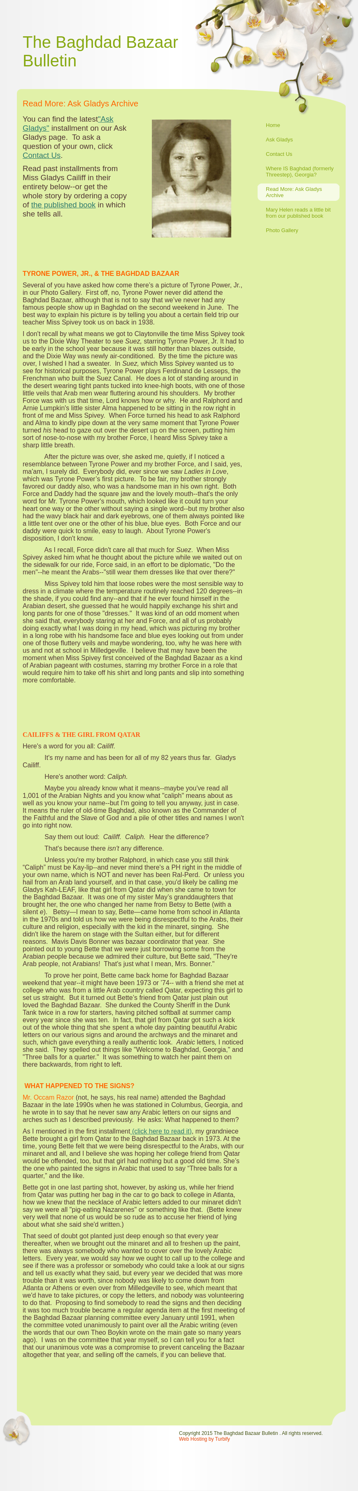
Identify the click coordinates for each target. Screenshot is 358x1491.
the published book (63, 204)
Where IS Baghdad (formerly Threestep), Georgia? (300, 171)
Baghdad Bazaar (117, 42)
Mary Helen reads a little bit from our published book (298, 213)
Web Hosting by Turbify (204, 1439)
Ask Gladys (279, 139)
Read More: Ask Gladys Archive (294, 192)
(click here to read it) (160, 1131)
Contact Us (279, 154)
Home (273, 125)
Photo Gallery (282, 230)
